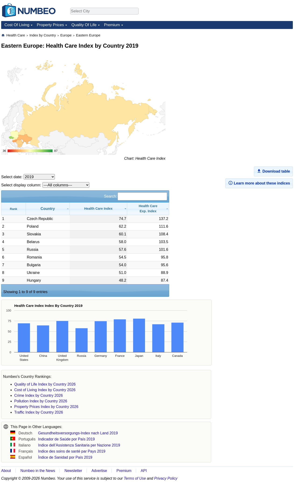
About (6, 471)
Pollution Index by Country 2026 (40, 401)
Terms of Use (135, 478)
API (144, 471)
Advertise (99, 471)
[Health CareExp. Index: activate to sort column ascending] (148, 208)
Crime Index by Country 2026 (38, 395)
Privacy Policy (166, 478)
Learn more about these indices (259, 183)
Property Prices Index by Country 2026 (46, 407)
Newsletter (73, 471)
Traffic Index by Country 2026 (38, 412)
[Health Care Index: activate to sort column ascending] (98, 208)
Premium (112, 25)
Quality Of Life (84, 25)
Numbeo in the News (37, 471)
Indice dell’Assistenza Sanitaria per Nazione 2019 (79, 445)
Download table (273, 171)
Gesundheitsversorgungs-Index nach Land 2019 (78, 433)
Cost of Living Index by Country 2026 (44, 390)
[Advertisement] (258, 62)
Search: (135, 196)
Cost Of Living (16, 25)
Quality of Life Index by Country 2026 (45, 384)
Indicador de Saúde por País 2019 (66, 439)
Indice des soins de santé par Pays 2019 (71, 451)
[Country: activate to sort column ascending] (48, 208)
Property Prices (50, 25)
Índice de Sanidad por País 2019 (65, 457)
